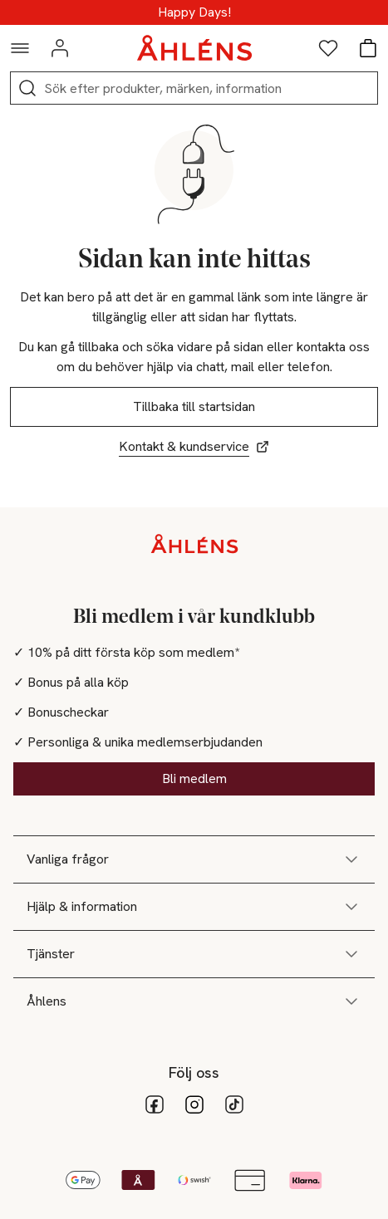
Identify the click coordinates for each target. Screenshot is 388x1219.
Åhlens (194, 1001)
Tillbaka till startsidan (194, 406)
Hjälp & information (194, 907)
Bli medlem (194, 778)
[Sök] (27, 88)
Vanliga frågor (194, 859)
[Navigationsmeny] (20, 48)
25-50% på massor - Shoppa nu (194, 12)
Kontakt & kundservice (194, 446)
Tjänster (194, 954)
